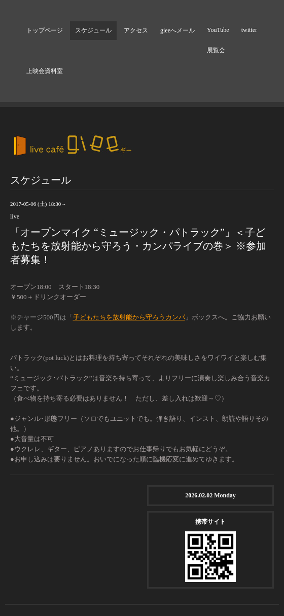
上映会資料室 (44, 71)
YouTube (218, 29)
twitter (249, 29)
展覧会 (216, 50)
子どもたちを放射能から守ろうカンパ (129, 317)
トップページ (44, 30)
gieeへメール (177, 30)
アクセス (136, 30)
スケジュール (93, 30)
